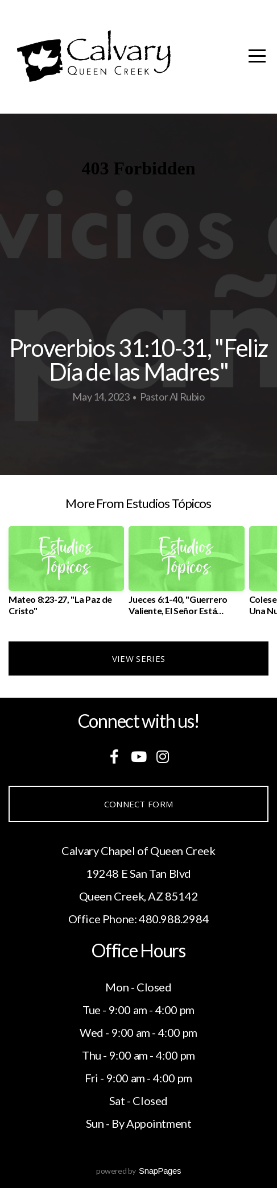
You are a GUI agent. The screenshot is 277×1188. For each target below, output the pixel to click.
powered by (138, 1171)
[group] (66, 575)
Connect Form (138, 804)
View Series (138, 658)
